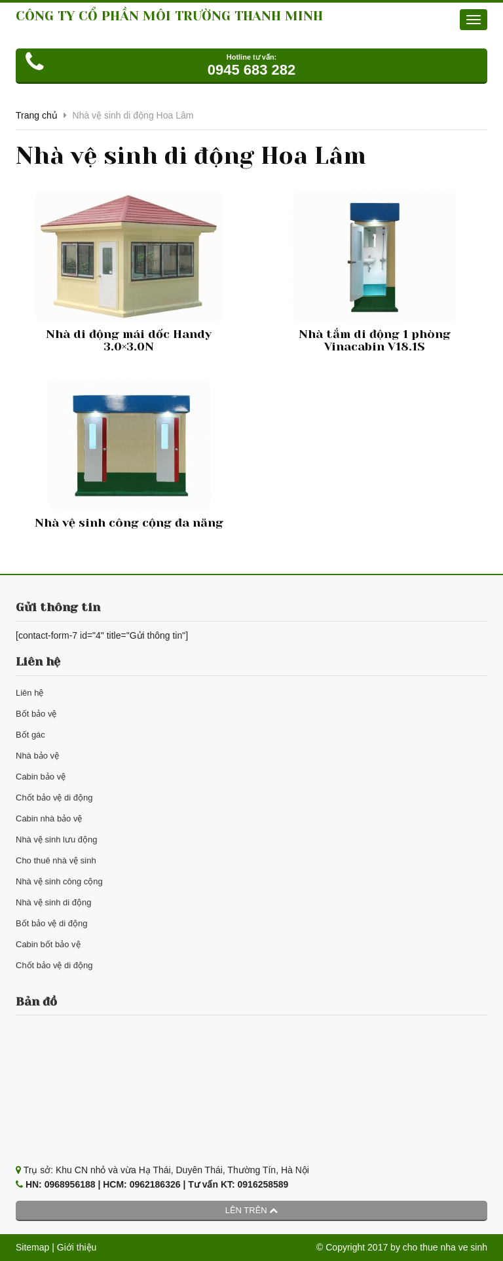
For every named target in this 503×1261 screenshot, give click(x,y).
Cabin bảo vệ (40, 776)
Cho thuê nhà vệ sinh (56, 860)
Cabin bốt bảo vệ (48, 944)
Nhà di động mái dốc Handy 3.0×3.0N (129, 341)
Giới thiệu (77, 1247)
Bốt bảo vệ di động (52, 923)
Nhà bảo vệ (37, 756)
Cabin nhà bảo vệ (49, 818)
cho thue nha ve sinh (445, 1247)
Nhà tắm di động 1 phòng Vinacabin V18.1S (375, 341)
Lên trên (251, 1210)
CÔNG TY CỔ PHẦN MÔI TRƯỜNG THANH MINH (169, 16)
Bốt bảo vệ (36, 714)
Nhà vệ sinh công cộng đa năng (129, 522)
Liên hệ (29, 693)
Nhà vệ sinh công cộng (59, 881)
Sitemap (32, 1247)
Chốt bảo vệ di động (54, 797)
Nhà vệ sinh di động (53, 902)
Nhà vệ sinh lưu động (56, 839)
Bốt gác (30, 735)
